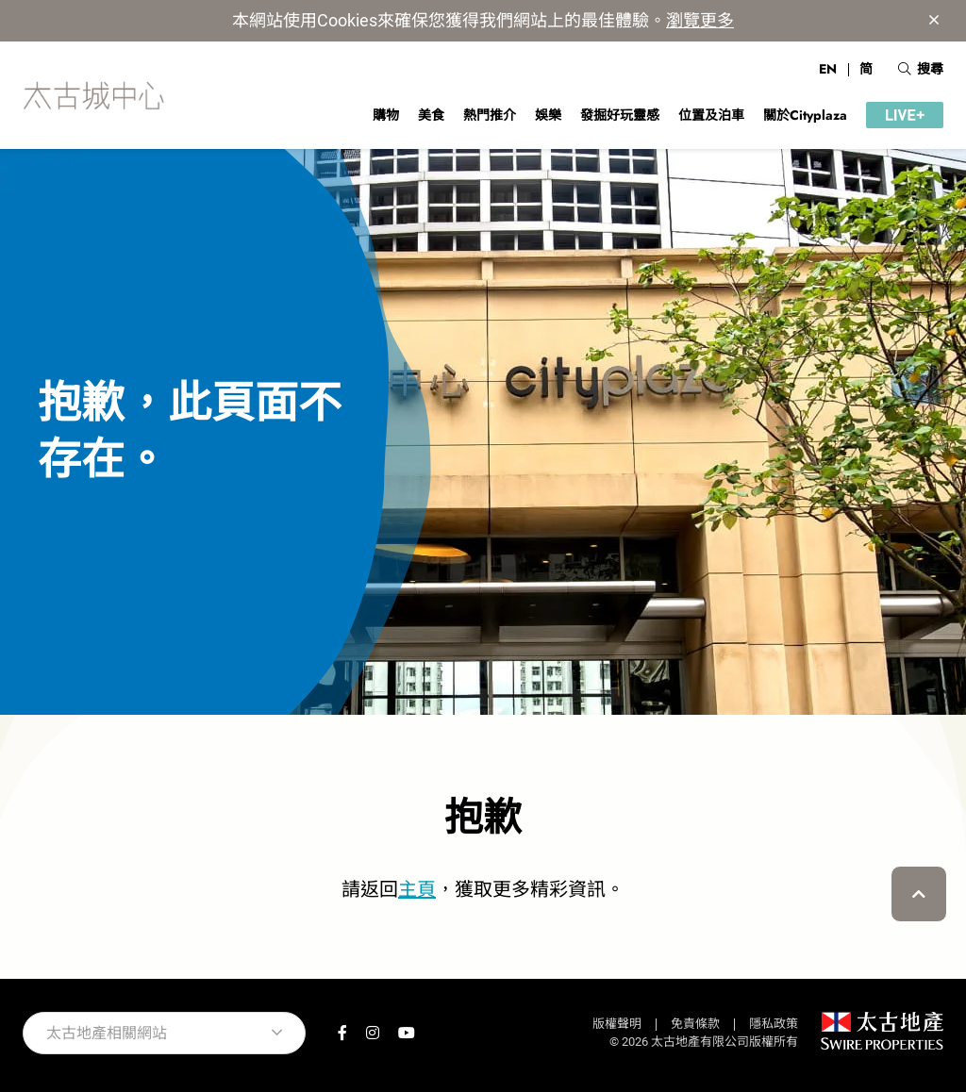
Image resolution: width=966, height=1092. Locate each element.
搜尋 (920, 68)
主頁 (417, 889)
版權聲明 (616, 1024)
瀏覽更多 (700, 20)
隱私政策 (773, 1024)
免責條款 (695, 1024)
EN (828, 68)
